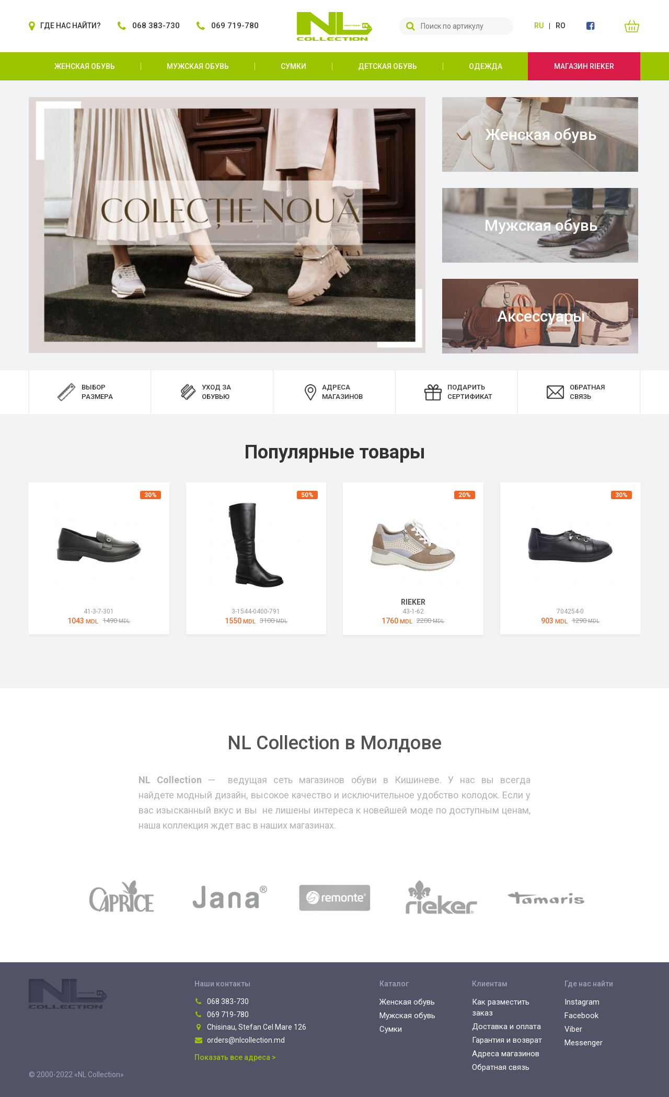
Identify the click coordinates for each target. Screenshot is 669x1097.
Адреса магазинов (505, 1053)
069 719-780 (221, 1014)
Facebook (581, 1015)
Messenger (583, 1042)
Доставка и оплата (506, 1026)
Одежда (485, 66)
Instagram (581, 1002)
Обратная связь (500, 1067)
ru (539, 25)
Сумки (293, 66)
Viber (573, 1029)
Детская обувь (387, 66)
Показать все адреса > (235, 1057)
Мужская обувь (198, 66)
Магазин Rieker (584, 66)
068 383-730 (221, 1001)
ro (561, 25)
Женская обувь (84, 66)
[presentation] (16, 560)
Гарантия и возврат (507, 1040)
